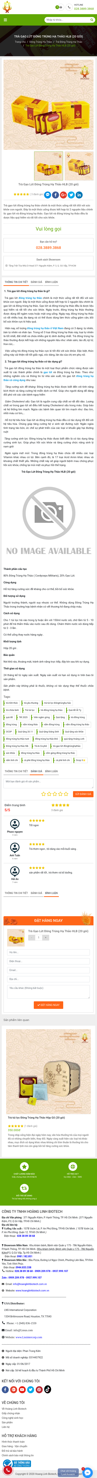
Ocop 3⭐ (81, 760)
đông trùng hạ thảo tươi (17, 739)
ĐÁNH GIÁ (36, 282)
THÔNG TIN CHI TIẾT (16, 282)
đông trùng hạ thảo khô (46, 739)
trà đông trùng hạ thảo (51, 710)
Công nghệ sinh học (12, 1418)
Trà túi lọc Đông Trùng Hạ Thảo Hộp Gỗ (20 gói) (36, 1117)
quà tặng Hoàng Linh (74, 739)
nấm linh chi (12, 760)
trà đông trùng (78, 717)
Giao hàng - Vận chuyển (14, 1446)
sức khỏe (10, 753)
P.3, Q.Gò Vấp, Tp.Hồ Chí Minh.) (24, 1252)
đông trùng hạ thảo (30, 298)
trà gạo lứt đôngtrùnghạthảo (66, 746)
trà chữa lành (12, 710)
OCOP (9, 731)
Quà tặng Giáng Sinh (49, 731)
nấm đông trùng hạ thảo (77, 724)
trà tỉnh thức (12, 703)
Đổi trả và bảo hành (12, 1450)
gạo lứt (47, 372)
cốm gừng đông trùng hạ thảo (60, 753)
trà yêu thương (31, 703)
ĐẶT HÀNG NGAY (48, 1005)
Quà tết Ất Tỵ (75, 710)
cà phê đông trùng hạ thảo (37, 760)
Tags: (7, 696)
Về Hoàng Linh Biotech (14, 1408)
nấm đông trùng (52, 724)
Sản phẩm (7, 1422)
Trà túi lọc (29, 710)
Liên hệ (6, 1427)
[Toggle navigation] (5, 20)
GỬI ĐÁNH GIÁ (83, 794)
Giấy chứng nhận (11, 1413)
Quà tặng (60, 717)
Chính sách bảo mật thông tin (18, 1455)
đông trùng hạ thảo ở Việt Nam (45, 328)
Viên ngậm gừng (42, 717)
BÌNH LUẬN (51, 282)
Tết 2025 (23, 717)
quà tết (9, 717)
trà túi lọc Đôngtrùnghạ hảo (57, 703)
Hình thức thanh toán (13, 1441)
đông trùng (11, 724)
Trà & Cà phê (40, 746)
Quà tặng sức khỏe (74, 731)
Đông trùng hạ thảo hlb (17, 746)
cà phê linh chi (63, 760)
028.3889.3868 (48, 248)
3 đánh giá (37, 194)
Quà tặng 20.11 (25, 731)
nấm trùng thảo (30, 724)
